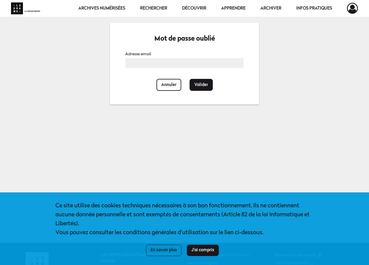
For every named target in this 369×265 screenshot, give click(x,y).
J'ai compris (202, 250)
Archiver (271, 8)
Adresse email (138, 54)
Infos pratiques (314, 8)
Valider (201, 85)
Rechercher (153, 8)
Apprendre (233, 8)
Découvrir (194, 8)
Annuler (168, 85)
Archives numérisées (101, 8)
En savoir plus (164, 250)
